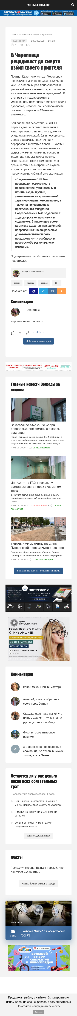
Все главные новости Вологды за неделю (38, 570)
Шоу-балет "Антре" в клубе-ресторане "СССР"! (43, 933)
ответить (38, 332)
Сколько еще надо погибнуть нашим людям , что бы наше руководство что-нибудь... (42, 718)
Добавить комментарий (38, 341)
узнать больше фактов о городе (38, 883)
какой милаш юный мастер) (42, 687)
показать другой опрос (38, 835)
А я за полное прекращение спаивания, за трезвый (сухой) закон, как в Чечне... (43, 751)
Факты (16, 857)
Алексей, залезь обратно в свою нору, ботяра (41, 701)
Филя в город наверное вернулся (39, 734)
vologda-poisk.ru (38, 5)
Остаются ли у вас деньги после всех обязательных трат (34, 781)
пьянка (30, 282)
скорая (44, 282)
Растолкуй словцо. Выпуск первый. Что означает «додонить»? (37, 870)
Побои (17, 282)
